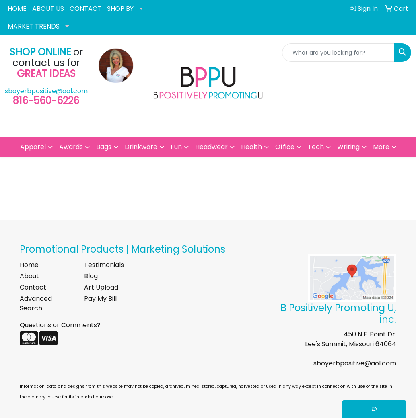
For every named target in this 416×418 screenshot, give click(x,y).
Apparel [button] (33, 146)
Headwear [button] (211, 146)
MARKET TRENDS (34, 26)
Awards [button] (71, 146)
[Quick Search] (338, 52)
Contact (33, 287)
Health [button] (251, 146)
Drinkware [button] (141, 146)
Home (29, 264)
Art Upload (101, 287)
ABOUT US (48, 8)
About (29, 276)
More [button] (381, 146)
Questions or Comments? (60, 325)
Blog (91, 276)
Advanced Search (36, 303)
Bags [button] (103, 146)
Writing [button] (348, 146)
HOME (17, 8)
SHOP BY (120, 8)
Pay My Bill (100, 298)
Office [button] (284, 146)
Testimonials (104, 264)
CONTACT (85, 8)
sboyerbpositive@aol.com (46, 91)
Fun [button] (176, 146)
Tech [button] (316, 146)
